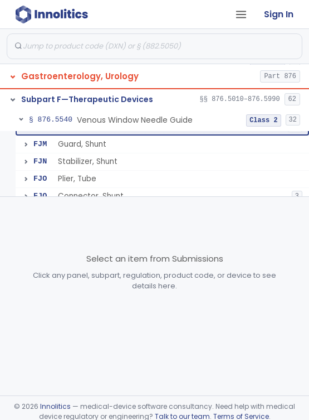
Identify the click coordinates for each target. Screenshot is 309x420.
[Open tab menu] (241, 14)
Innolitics (55, 406)
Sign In (278, 14)
